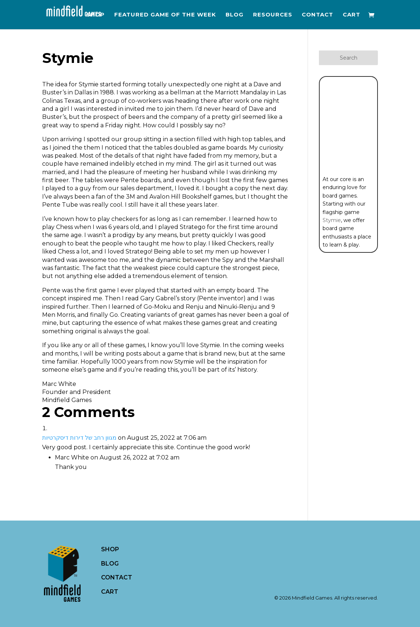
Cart (351, 15)
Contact (317, 15)
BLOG (110, 563)
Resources (272, 15)
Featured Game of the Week (165, 15)
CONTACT (116, 577)
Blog (235, 15)
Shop (95, 15)
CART (109, 591)
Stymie (332, 220)
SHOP (110, 549)
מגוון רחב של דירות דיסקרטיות (79, 437)
